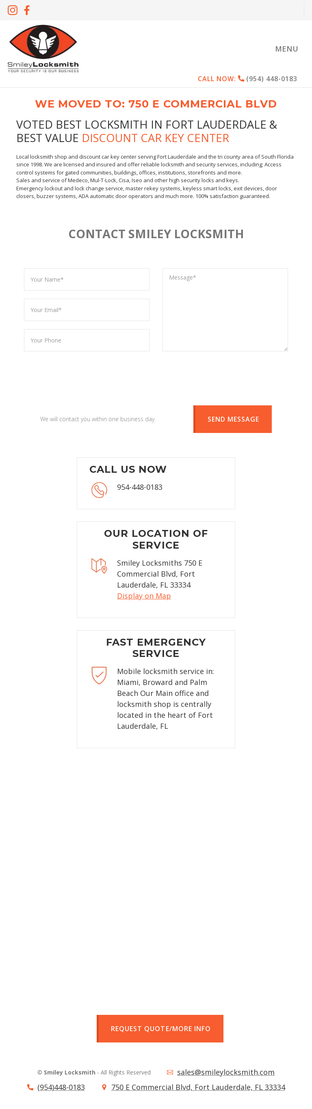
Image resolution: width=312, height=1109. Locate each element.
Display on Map (144, 596)
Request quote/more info (160, 1028)
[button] (287, 48)
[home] (43, 48)
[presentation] (85, 375)
